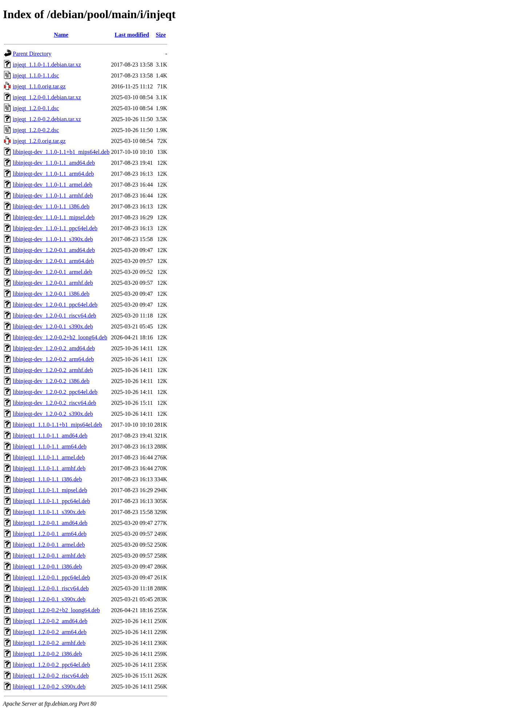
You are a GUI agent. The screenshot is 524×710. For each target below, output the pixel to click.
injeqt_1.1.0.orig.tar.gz (39, 86)
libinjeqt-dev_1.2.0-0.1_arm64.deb (53, 261)
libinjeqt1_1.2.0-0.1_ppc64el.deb (51, 577)
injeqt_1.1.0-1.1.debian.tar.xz (47, 64)
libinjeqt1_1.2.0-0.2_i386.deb (47, 654)
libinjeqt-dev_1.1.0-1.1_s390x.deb (53, 239)
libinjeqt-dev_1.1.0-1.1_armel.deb (52, 185)
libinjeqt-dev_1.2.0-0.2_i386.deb (51, 381)
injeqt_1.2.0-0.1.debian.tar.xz (47, 97)
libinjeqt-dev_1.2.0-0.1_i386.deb (51, 294)
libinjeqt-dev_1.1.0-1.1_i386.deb (51, 206)
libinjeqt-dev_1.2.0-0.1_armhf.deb (53, 283)
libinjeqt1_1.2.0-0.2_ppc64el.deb (51, 665)
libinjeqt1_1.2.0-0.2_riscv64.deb (51, 676)
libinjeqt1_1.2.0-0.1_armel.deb (49, 545)
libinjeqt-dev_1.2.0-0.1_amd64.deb (54, 250)
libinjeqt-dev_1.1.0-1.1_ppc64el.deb (55, 228)
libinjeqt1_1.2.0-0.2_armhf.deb (49, 643)
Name (61, 35)
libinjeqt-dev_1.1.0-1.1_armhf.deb (53, 195)
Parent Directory (32, 54)
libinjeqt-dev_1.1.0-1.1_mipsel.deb (54, 217)
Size (161, 35)
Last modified (132, 35)
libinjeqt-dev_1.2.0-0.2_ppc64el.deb (55, 392)
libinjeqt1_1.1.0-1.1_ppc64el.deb (51, 501)
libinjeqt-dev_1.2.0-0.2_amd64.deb (54, 348)
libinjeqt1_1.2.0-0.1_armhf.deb (49, 556)
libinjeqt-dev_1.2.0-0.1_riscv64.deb (54, 315)
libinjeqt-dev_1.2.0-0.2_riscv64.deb (54, 403)
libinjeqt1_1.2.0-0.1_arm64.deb (50, 534)
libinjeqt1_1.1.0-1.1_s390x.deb (49, 512)
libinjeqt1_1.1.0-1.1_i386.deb (47, 479)
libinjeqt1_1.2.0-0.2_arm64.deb (50, 632)
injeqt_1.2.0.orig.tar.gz (39, 141)
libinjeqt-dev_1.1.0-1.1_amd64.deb (54, 163)
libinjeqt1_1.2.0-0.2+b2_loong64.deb (56, 610)
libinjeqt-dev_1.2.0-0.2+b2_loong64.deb (60, 337)
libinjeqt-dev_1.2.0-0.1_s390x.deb (53, 326)
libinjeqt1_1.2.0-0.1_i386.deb (47, 566)
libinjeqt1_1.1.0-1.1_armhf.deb (49, 468)
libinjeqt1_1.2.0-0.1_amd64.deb (50, 523)
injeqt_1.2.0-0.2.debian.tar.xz (47, 119)
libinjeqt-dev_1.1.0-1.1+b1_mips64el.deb (61, 152)
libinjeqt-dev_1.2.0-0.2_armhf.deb (53, 370)
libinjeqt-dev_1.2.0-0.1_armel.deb (52, 272)
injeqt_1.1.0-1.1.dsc (36, 75)
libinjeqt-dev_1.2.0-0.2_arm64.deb (53, 359)
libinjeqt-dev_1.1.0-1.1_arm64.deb (53, 174)
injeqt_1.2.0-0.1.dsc (36, 108)
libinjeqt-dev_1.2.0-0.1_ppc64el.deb (55, 305)
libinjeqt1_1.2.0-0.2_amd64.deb (50, 621)
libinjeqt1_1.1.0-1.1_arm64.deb (50, 446)
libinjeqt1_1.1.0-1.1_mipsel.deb (50, 490)
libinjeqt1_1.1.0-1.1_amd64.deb (50, 435)
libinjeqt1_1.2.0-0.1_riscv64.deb (51, 588)
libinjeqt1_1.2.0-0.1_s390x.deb (49, 599)
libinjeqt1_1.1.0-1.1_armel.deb (49, 457)
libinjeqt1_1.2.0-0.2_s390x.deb (49, 686)
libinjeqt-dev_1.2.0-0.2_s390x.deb (53, 414)
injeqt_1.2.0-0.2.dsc (36, 130)
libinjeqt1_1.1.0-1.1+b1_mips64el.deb (57, 425)
